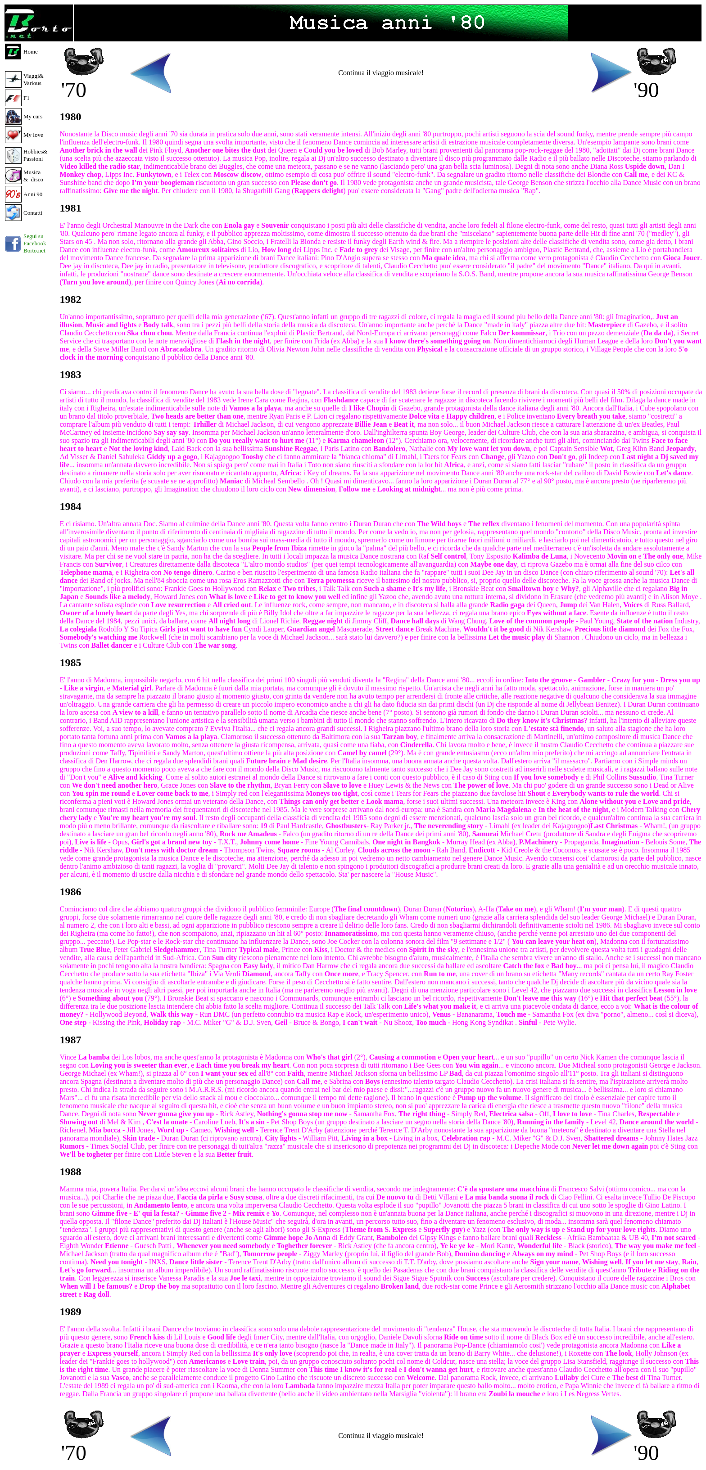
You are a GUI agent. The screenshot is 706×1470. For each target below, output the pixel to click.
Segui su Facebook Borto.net (34, 243)
